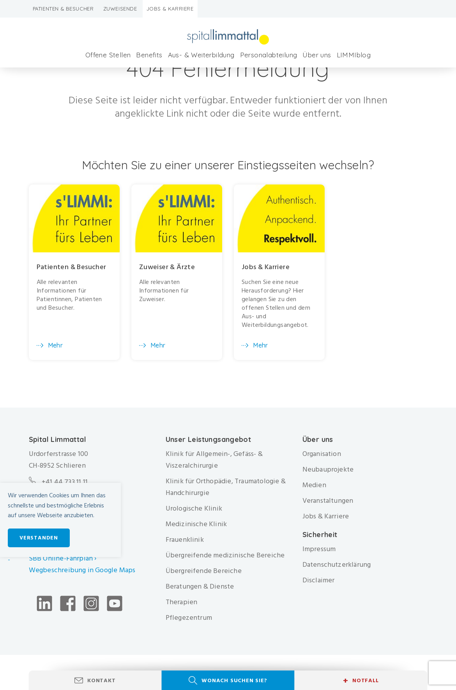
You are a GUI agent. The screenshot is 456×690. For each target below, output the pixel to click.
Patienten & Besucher (63, 8)
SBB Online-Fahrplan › (63, 558)
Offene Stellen (108, 55)
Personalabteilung (268, 55)
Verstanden (38, 537)
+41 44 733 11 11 (65, 482)
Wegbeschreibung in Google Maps (83, 570)
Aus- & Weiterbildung (201, 55)
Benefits (149, 55)
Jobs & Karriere (170, 8)
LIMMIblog (354, 55)
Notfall (360, 681)
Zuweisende (120, 8)
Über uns (316, 55)
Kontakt (101, 680)
